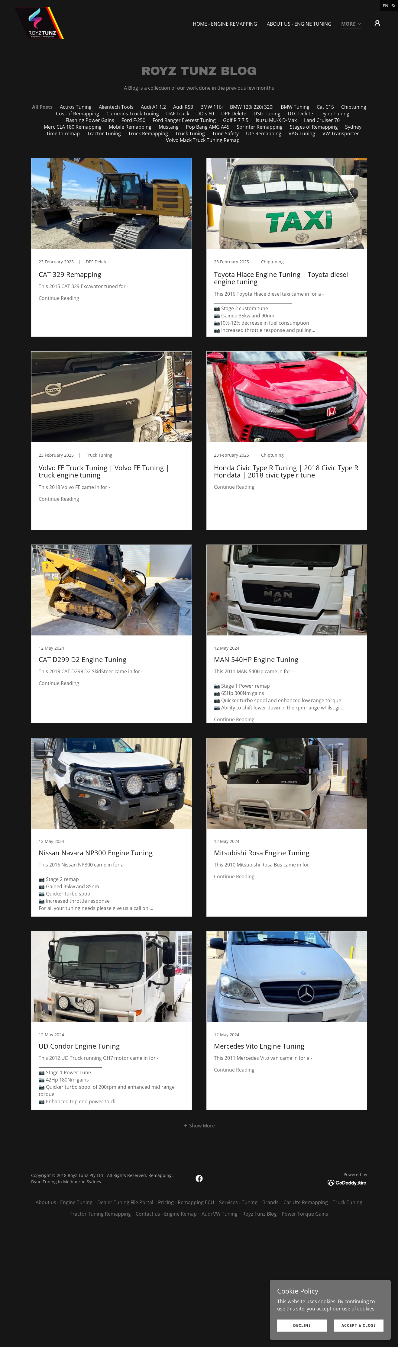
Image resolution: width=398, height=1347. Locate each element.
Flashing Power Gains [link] (90, 120)
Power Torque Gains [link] (305, 1213)
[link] (39, 22)
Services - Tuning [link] (238, 1202)
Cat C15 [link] (325, 107)
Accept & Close (358, 1325)
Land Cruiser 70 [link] (322, 120)
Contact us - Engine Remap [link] (166, 1213)
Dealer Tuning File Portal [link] (125, 1202)
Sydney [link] (353, 127)
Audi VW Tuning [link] (220, 1213)
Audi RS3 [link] (183, 107)
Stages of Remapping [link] (314, 127)
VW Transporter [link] (340, 133)
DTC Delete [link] (300, 113)
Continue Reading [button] (59, 298)
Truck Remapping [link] (148, 133)
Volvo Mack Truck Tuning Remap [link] (203, 140)
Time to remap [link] (63, 133)
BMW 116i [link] (211, 107)
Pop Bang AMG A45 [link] (207, 127)
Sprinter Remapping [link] (260, 127)
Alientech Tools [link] (116, 107)
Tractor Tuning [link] (104, 133)
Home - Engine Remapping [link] (225, 24)
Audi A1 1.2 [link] (153, 107)
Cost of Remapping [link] (77, 113)
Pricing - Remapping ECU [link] (186, 1202)
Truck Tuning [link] (190, 133)
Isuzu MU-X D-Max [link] (276, 120)
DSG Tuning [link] (267, 113)
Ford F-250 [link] (133, 120)
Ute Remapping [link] (263, 133)
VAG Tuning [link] (302, 133)
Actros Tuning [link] (76, 107)
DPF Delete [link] (233, 113)
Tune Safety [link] (225, 133)
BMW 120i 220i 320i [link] (251, 107)
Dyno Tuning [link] (334, 113)
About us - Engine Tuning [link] (299, 24)
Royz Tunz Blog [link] (259, 1213)
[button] (351, 24)
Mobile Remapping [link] (130, 127)
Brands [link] (270, 1202)
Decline (302, 1325)
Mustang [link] (169, 127)
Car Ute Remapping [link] (305, 1202)
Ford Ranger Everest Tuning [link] (184, 120)
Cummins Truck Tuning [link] (132, 113)
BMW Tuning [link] (295, 107)
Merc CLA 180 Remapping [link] (73, 127)
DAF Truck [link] (177, 113)
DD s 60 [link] (205, 113)
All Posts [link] (42, 107)
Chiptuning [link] (353, 107)
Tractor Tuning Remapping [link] (100, 1213)
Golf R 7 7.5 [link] (235, 120)
